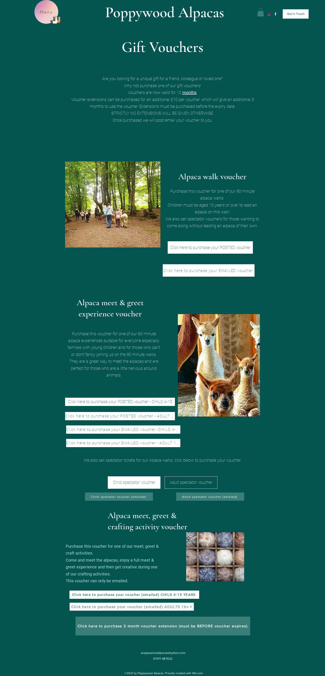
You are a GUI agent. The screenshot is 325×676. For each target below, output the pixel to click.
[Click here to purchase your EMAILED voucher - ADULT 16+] (123, 443)
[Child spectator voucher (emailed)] (119, 496)
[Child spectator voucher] (134, 482)
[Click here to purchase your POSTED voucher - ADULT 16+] (120, 416)
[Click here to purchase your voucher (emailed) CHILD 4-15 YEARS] (134, 595)
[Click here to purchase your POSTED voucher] (210, 247)
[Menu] (46, 12)
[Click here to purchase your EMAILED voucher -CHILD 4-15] (123, 429)
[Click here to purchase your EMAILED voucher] (209, 270)
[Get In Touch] (296, 14)
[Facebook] (275, 14)
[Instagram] (269, 14)
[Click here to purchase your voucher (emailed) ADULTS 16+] (131, 607)
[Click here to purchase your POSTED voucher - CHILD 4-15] (120, 402)
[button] (260, 12)
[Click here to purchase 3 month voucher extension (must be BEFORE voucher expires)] (162, 626)
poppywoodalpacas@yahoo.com (163, 652)
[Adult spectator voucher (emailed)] (210, 496)
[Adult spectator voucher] (191, 482)
